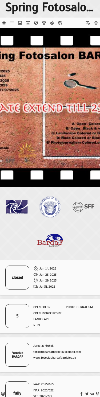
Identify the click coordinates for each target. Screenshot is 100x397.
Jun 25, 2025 (48, 274)
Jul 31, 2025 (47, 286)
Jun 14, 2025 (47, 268)
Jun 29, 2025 (48, 280)
